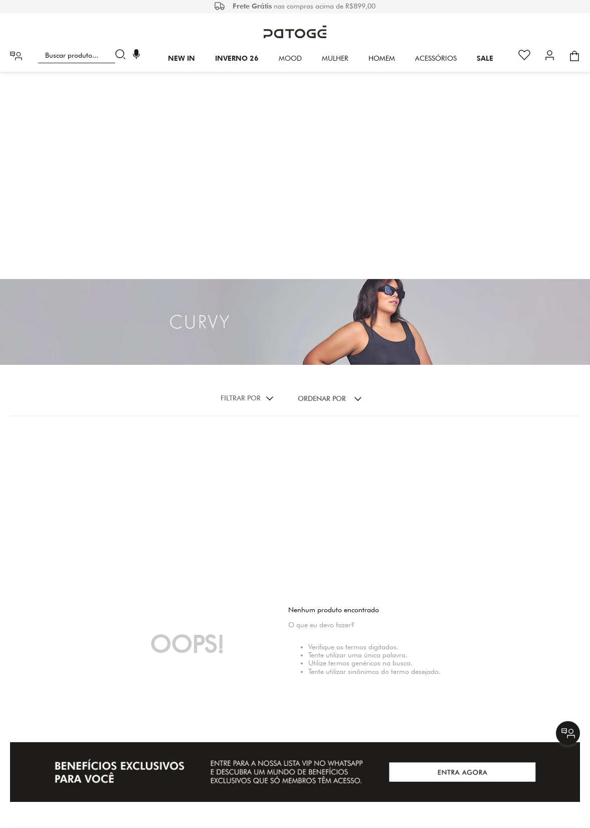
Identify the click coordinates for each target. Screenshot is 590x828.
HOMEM (381, 58)
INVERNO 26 (237, 58)
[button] (136, 55)
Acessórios (436, 58)
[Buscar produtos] (122, 55)
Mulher (335, 58)
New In (181, 58)
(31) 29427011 (333, 750)
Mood (290, 58)
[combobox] (83, 55)
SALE (485, 58)
